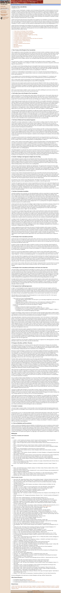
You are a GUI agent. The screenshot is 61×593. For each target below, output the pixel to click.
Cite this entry (3, 6)
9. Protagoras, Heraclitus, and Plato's (22, 40)
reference (49, 587)
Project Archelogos (41, 581)
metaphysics (31, 587)
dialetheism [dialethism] (46, 586)
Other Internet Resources (18, 45)
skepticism (57, 587)
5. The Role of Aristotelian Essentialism (19, 191)
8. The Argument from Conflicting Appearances (22, 39)
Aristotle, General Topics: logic (16, 586)
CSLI (4, 18)
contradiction (39, 586)
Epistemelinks (29, 579)
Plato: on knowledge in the (40, 587)
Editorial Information (4, 14)
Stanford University (5, 18)
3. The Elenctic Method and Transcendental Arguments (23, 33)
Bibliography (16, 44)
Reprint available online (47, 506)
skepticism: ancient (15, 588)
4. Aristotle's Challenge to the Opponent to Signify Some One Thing (25, 34)
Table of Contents (4, 11)
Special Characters (3, 15)
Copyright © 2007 (35, 590)
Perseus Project (32, 580)
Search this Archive (4, 8)
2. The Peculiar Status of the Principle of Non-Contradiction (24, 32)
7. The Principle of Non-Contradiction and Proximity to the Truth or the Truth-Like (28, 38)
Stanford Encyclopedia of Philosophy (25, 4)
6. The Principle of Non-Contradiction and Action (22, 37)
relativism (53, 587)
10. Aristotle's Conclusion (18, 42)
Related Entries (16, 46)
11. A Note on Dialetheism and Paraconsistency (22, 43)
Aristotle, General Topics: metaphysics (29, 586)
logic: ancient (17, 587)
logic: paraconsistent (24, 587)
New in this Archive (3, 12)
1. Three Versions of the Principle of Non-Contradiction (23, 31)
